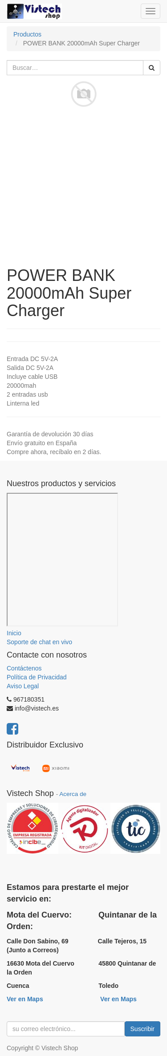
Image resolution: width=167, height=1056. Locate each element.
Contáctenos (24, 668)
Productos (27, 34)
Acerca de (72, 794)
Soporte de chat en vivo (39, 642)
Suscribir (142, 1028)
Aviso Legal (23, 686)
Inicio (14, 633)
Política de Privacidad (37, 677)
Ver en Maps (25, 999)
